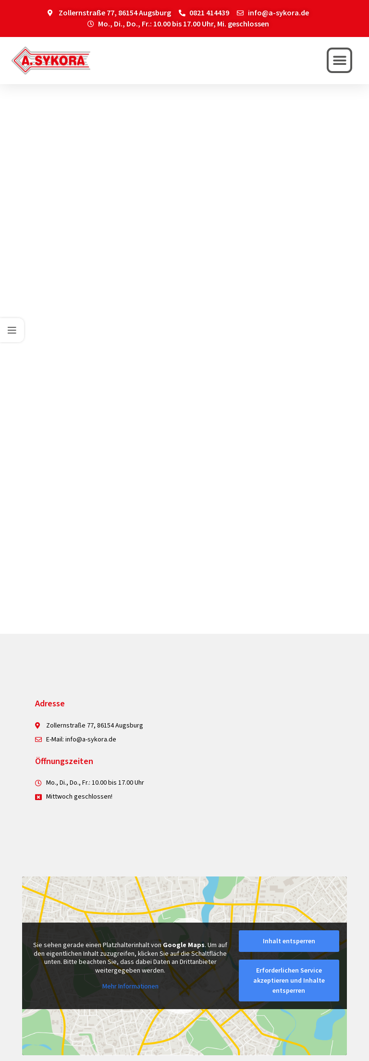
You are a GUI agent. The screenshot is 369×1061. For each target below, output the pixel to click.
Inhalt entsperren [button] (289, 941)
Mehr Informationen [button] (130, 987)
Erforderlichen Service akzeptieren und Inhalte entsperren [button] (289, 980)
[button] (339, 60)
